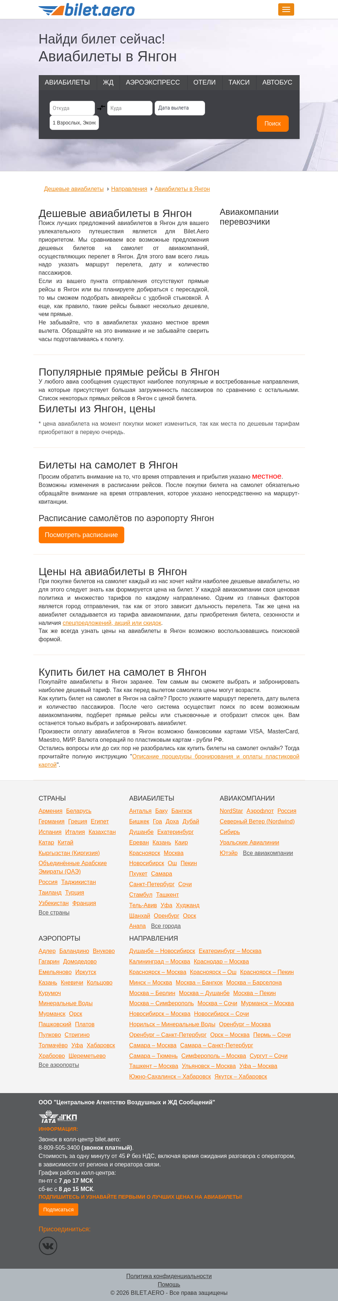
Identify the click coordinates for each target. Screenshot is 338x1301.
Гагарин (49, 961)
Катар (46, 842)
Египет (100, 821)
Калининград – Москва (159, 961)
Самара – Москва (153, 1045)
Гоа (157, 821)
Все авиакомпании (268, 853)
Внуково (104, 951)
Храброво (52, 1056)
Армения (51, 811)
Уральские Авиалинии (249, 842)
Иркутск (85, 972)
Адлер (47, 951)
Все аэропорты (59, 1065)
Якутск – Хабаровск (240, 1076)
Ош (172, 863)
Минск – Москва (150, 982)
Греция (77, 821)
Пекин (188, 863)
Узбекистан (54, 903)
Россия (48, 882)
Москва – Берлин (152, 993)
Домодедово (80, 961)
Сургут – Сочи (269, 1056)
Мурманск (52, 1014)
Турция (74, 892)
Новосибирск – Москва (160, 1014)
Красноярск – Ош (213, 972)
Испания (50, 832)
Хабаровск (101, 1045)
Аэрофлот (260, 811)
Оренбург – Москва (245, 1024)
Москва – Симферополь (161, 1003)
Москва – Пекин (254, 993)
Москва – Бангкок (199, 982)
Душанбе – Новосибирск (162, 951)
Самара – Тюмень (153, 1056)
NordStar (231, 811)
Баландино (74, 951)
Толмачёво (53, 1045)
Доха (172, 821)
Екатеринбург (175, 832)
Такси (239, 82)
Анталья (140, 811)
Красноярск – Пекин (267, 972)
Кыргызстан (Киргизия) (69, 853)
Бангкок (181, 811)
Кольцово (100, 982)
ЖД (108, 82)
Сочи (185, 884)
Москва (174, 853)
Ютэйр (229, 853)
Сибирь (230, 832)
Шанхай (139, 916)
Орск (189, 916)
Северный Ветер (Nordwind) (257, 821)
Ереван (139, 842)
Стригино (76, 1035)
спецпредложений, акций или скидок (112, 623)
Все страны (54, 912)
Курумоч (50, 993)
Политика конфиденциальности (169, 1276)
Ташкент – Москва (153, 1066)
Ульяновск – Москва (209, 1066)
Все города (166, 926)
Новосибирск (146, 863)
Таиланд (50, 892)
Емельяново (55, 972)
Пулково (50, 1035)
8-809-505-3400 (59, 1148)
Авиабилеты (67, 82)
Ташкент (167, 895)
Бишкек (139, 821)
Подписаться (58, 1209)
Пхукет (138, 874)
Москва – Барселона (254, 982)
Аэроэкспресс (153, 82)
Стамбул (141, 895)
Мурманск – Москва (267, 1003)
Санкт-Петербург (152, 884)
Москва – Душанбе (204, 993)
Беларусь (78, 811)
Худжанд (188, 905)
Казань (162, 842)
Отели (204, 82)
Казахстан (102, 832)
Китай (65, 842)
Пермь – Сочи (272, 1035)
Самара (161, 874)
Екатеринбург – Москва (230, 951)
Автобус (277, 82)
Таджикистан (78, 882)
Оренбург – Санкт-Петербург (168, 1035)
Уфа (166, 905)
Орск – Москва (230, 1035)
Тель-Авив (143, 905)
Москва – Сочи (217, 1003)
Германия (52, 821)
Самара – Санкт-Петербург (216, 1045)
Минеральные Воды (66, 1003)
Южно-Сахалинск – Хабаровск (170, 1076)
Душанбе (141, 832)
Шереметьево (87, 1056)
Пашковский (55, 1024)
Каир (181, 842)
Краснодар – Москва (221, 961)
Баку (161, 811)
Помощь (169, 1284)
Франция (84, 903)
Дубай (191, 821)
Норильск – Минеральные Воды (172, 1024)
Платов (85, 1024)
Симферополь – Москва (213, 1056)
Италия (75, 832)
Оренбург (166, 916)
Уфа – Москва (258, 1066)
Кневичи (72, 982)
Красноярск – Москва (158, 972)
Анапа (137, 926)
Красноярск (144, 853)
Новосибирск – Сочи (221, 1014)
